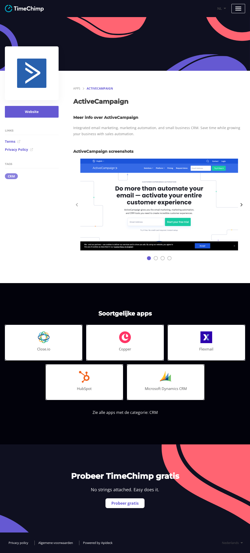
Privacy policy (18, 543)
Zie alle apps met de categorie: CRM (125, 412)
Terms (13, 141)
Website (32, 111)
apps (76, 88)
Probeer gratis (125, 503)
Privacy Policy (19, 149)
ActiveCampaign (100, 88)
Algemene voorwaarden (55, 543)
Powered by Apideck (98, 543)
